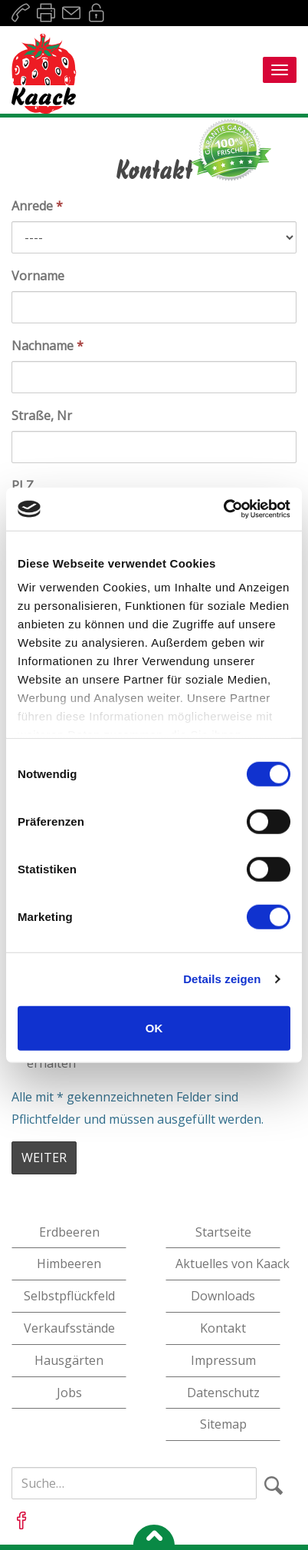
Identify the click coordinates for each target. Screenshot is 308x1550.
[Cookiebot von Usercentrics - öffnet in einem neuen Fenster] (223, 509)
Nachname (47, 345)
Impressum (223, 1360)
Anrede (37, 205)
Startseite (223, 1232)
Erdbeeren (69, 1232)
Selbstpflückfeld (69, 1295)
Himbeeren (69, 1263)
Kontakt (223, 1328)
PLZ (22, 485)
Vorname (37, 275)
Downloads (223, 1295)
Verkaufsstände (69, 1328)
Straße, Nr (41, 415)
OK (154, 1027)
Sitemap (223, 1424)
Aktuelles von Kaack (227, 1263)
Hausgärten (68, 1360)
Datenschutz (223, 1392)
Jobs (69, 1392)
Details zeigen (221, 978)
